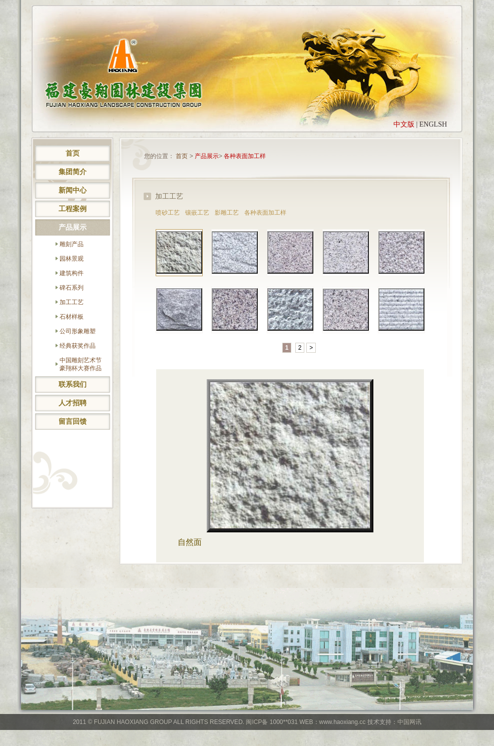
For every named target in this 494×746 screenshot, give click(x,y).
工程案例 (73, 209)
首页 (73, 153)
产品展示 (73, 227)
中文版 (403, 124)
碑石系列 (72, 287)
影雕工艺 (227, 212)
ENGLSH (433, 124)
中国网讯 (409, 721)
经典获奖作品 (78, 345)
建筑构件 (72, 273)
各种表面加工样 (245, 156)
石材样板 (72, 316)
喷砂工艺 (168, 212)
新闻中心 (73, 190)
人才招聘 (73, 403)
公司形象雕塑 (78, 331)
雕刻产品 (72, 244)
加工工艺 (72, 302)
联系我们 (73, 384)
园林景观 (72, 258)
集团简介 (73, 172)
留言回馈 (73, 421)
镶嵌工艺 (197, 212)
